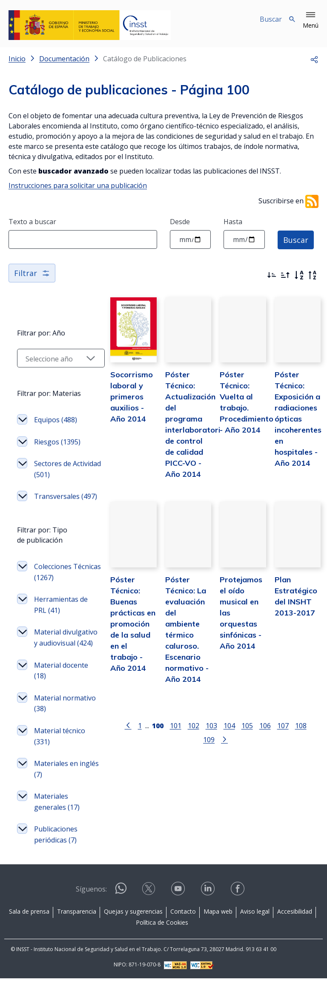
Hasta (233, 221)
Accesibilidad (294, 933)
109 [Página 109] (305, 720)
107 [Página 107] (269, 720)
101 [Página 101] (162, 720)
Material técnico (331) (59, 758)
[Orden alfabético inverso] (312, 275)
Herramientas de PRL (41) (61, 616)
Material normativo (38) (57, 725)
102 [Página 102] (180, 720)
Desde (180, 221)
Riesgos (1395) (57, 442)
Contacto (183, 933)
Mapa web (218, 933)
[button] (310, 20)
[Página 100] (144, 720)
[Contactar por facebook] (238, 913)
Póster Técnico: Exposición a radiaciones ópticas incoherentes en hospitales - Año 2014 (295, 422)
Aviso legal (255, 933)
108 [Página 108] (287, 720)
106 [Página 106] (251, 720)
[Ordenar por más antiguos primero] (285, 275)
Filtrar (32, 273)
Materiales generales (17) (57, 823)
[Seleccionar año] (56, 358)
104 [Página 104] (215, 720)
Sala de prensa (29, 933)
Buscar (295, 239)
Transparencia (76, 933)
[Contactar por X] (149, 913)
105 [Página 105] (233, 720)
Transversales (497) (57, 502)
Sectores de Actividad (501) (57, 469)
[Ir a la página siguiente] (211, 734)
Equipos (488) (55, 420)
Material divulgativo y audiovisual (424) (61, 654)
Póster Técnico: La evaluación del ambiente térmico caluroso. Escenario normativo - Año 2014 (182, 630)
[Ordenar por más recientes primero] (272, 275)
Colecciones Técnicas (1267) (58, 583)
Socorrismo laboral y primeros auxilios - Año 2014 (122, 400)
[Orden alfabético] (299, 275)
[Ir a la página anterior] (114, 720)
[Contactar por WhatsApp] (121, 913)
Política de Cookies (162, 944)
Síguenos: (91, 910)
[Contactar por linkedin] (208, 913)
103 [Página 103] (198, 720)
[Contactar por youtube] (178, 913)
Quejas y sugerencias (133, 933)
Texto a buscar (32, 221)
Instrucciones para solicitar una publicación (78, 185)
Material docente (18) (61, 692)
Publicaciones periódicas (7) (55, 856)
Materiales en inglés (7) (56, 791)
